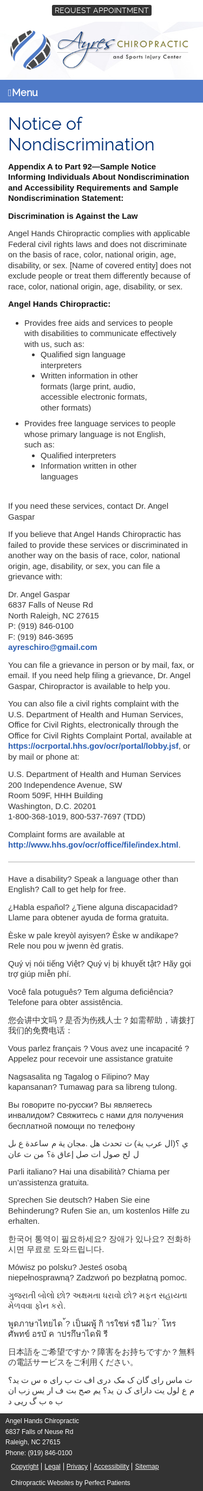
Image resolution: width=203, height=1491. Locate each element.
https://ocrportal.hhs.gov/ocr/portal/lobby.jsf (93, 745)
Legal (52, 1466)
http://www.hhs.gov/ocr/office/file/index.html (93, 844)
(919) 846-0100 (50, 1453)
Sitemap (147, 1466)
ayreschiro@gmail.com (52, 647)
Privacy (77, 1466)
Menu (23, 92)
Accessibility (111, 1466)
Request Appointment (102, 10)
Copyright (24, 1466)
